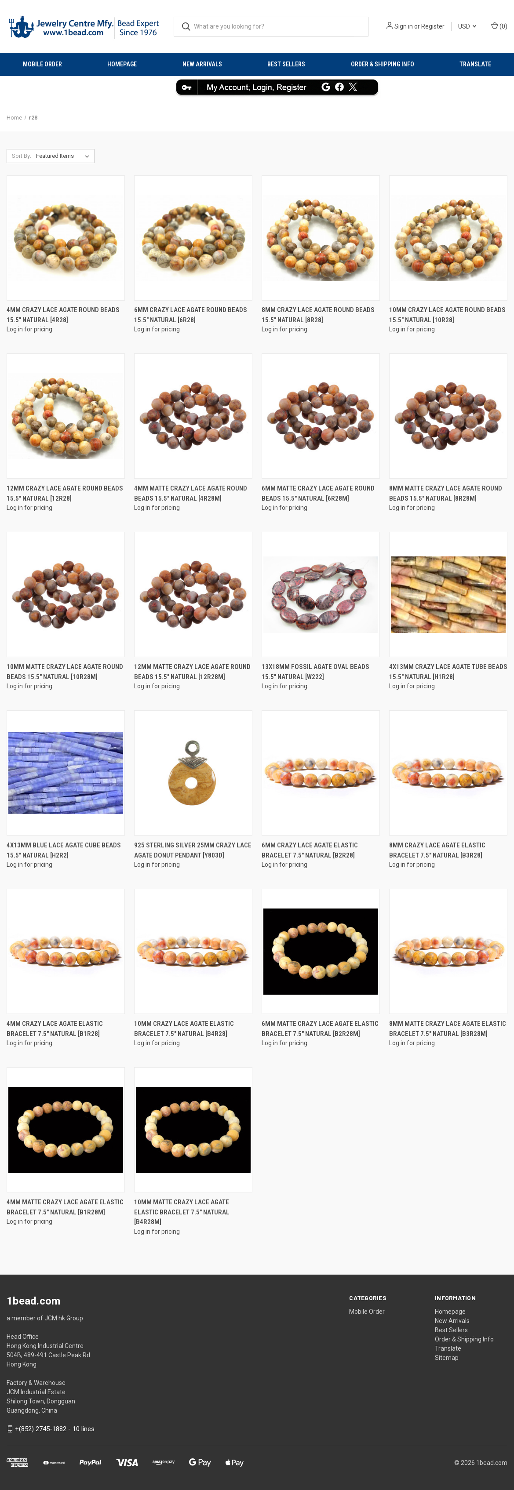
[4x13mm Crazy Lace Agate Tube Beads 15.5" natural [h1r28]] (448, 594)
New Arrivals (202, 64)
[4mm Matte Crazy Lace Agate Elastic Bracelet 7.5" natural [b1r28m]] (65, 1130)
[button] (257, 87)
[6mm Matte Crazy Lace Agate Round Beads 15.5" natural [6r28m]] (320, 416)
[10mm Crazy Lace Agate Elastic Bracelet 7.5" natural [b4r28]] (193, 951)
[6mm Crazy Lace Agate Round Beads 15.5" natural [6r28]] (193, 238)
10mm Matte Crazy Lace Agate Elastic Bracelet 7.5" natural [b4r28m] (182, 1212)
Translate (475, 64)
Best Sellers (286, 64)
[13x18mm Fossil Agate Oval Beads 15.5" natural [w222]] (320, 594)
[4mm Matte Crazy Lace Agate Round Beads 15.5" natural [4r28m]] (193, 416)
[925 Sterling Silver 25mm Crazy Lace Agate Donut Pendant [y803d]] (193, 773)
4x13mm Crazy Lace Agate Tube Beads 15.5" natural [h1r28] (448, 672)
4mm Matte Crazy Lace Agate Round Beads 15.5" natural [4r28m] (190, 493)
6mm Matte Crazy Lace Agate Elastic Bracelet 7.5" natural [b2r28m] (320, 1029)
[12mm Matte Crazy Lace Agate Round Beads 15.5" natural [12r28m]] (193, 594)
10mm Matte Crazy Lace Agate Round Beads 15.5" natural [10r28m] (65, 672)
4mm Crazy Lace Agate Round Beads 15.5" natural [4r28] (63, 315)
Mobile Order (42, 64)
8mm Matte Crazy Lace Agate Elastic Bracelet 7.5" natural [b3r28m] (447, 1029)
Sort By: (21, 156)
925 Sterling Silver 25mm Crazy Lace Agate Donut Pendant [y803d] (193, 850)
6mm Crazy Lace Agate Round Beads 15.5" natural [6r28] (190, 315)
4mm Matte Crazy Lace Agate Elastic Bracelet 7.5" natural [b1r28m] (65, 1207)
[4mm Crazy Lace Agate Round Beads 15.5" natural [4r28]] (65, 238)
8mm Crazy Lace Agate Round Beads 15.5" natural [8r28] (318, 315)
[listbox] (64, 156)
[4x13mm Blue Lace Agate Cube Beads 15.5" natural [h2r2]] (65, 773)
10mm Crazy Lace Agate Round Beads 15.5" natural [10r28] (447, 315)
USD (467, 26)
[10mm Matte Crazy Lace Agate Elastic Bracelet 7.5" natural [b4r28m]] (193, 1130)
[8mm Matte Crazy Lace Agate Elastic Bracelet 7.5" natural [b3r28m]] (448, 951)
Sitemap (447, 1357)
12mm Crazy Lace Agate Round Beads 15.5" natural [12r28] (65, 493)
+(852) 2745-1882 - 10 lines (55, 1429)
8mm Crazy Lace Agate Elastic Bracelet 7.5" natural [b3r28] (437, 850)
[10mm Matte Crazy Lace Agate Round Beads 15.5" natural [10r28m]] (65, 594)
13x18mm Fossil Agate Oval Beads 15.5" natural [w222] (315, 672)
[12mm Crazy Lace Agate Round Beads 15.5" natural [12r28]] (65, 416)
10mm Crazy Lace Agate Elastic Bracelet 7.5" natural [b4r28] (184, 1029)
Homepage (122, 64)
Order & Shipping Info (382, 64)
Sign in (403, 26)
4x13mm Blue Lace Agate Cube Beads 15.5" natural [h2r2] (64, 850)
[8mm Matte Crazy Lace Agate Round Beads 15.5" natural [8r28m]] (448, 416)
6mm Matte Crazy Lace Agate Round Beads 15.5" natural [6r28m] (318, 493)
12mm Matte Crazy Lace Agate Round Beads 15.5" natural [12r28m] (192, 672)
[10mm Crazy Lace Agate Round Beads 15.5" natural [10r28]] (448, 238)
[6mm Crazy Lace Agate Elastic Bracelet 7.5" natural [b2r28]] (320, 773)
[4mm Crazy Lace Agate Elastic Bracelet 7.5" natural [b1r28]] (65, 951)
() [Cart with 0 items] (499, 26)
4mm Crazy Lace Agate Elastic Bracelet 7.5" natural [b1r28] (55, 1029)
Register (433, 26)
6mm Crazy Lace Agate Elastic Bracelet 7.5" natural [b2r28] (310, 850)
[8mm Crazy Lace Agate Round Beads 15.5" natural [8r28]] (320, 238)
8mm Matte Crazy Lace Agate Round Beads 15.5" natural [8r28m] (445, 493)
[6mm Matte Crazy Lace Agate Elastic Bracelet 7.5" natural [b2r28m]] (320, 951)
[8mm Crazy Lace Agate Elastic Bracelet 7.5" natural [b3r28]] (448, 773)
